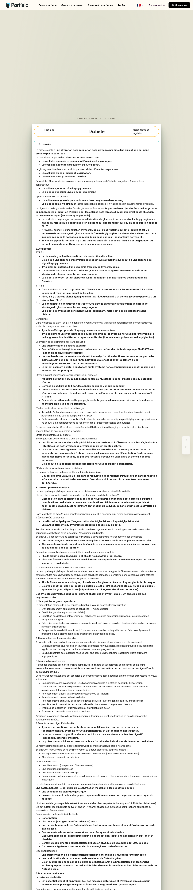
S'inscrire (179, 5)
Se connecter (157, 5)
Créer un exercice (72, 5)
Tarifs (121, 5)
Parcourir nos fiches (100, 5)
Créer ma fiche (47, 5)
